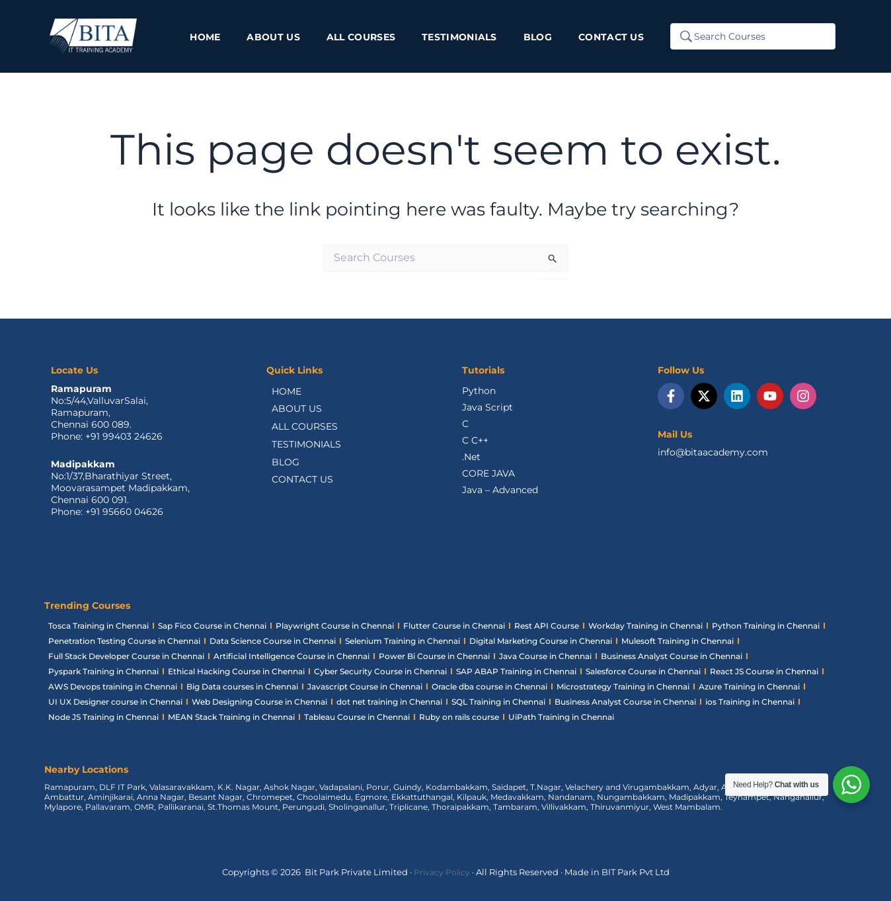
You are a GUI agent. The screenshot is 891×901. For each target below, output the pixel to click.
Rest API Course (546, 626)
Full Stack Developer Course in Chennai (126, 656)
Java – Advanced (500, 490)
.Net (471, 457)
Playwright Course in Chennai (335, 626)
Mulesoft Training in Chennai (677, 641)
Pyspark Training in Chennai (103, 671)
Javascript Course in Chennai (364, 686)
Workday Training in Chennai (645, 626)
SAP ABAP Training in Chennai (516, 671)
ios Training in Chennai (749, 702)
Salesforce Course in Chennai (643, 671)
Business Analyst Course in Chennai (671, 656)
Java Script (487, 407)
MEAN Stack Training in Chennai (231, 717)
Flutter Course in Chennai (454, 626)
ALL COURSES (299, 429)
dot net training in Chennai (389, 702)
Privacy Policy (441, 872)
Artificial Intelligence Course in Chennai (291, 656)
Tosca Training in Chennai (98, 626)
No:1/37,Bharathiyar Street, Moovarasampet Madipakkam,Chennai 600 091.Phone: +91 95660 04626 (120, 494)
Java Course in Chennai (545, 656)
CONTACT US (297, 484)
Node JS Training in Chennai (103, 717)
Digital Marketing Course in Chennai (540, 641)
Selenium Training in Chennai (402, 641)
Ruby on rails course (459, 717)
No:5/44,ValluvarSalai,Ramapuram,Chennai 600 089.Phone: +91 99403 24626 (107, 418)
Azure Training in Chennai (749, 686)
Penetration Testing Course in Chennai (124, 641)
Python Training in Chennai (766, 626)
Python (479, 391)
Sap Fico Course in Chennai (212, 626)
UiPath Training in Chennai (561, 717)
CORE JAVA (488, 473)
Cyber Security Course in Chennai (380, 671)
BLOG (280, 466)
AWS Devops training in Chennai (112, 686)
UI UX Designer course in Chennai (115, 702)
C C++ (475, 440)
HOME (281, 392)
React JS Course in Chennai (764, 671)
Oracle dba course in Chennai (489, 686)
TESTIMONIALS (301, 447)
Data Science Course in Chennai (273, 641)
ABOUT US (291, 410)
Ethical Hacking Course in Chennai (236, 671)
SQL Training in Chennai (498, 702)
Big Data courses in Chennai (242, 686)
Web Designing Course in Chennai (259, 702)
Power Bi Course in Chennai (434, 656)
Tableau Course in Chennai (357, 717)
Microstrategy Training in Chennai (623, 686)
